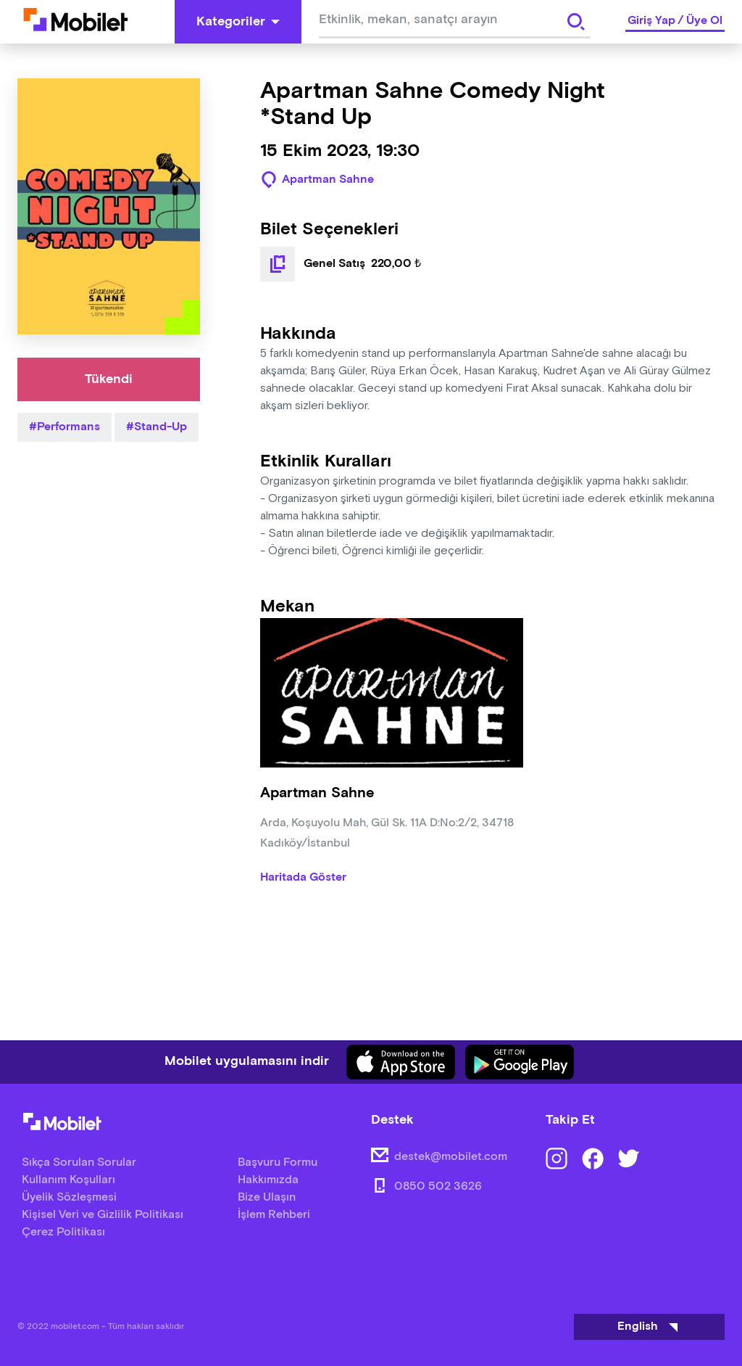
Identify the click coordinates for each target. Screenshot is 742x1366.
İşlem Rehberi (274, 1214)
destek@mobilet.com (450, 1156)
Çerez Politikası (63, 1232)
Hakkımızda (268, 1180)
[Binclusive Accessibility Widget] (31, 1321)
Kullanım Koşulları (68, 1180)
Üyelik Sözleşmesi (69, 1197)
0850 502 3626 (438, 1186)
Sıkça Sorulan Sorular (79, 1162)
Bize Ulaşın (267, 1197)
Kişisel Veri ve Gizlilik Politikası (102, 1214)
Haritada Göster (303, 877)
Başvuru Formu (277, 1162)
